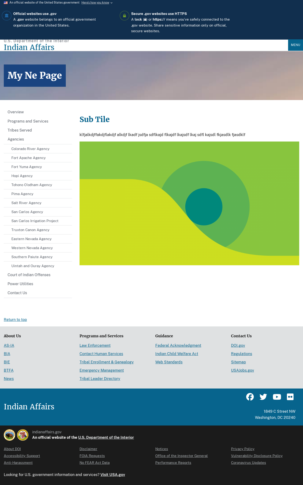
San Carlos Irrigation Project (34, 221)
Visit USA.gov (112, 474)
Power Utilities (20, 284)
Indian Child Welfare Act (176, 354)
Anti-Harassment (18, 463)
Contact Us (17, 293)
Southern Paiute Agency (32, 257)
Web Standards (169, 362)
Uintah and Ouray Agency (32, 266)
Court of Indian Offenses (29, 275)
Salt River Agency (26, 203)
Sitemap (238, 362)
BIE (7, 362)
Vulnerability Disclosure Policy (257, 456)
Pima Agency (22, 194)
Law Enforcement (95, 345)
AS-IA (9, 345)
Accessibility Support (22, 456)
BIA (7, 354)
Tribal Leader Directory (100, 378)
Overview (16, 112)
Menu (295, 45)
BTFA (8, 370)
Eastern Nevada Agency (31, 239)
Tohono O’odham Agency (31, 185)
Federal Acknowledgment (178, 345)
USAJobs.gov (242, 370)
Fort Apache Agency (28, 158)
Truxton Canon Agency (30, 230)
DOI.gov (238, 345)
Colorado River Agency (30, 149)
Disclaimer (88, 449)
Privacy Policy (242, 449)
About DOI (12, 449)
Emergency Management (102, 370)
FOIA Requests (92, 456)
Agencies (16, 139)
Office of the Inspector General (181, 456)
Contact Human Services (101, 354)
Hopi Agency (22, 176)
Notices (161, 449)
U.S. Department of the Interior (106, 437)
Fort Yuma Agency (26, 167)
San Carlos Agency (27, 212)
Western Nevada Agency (32, 248)
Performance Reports (173, 463)
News (9, 378)
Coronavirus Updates (248, 463)
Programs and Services (28, 121)
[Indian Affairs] (146, 47)
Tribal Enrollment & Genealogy (107, 362)
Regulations (241, 354)
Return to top (15, 319)
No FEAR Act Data (95, 463)
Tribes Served (20, 130)
